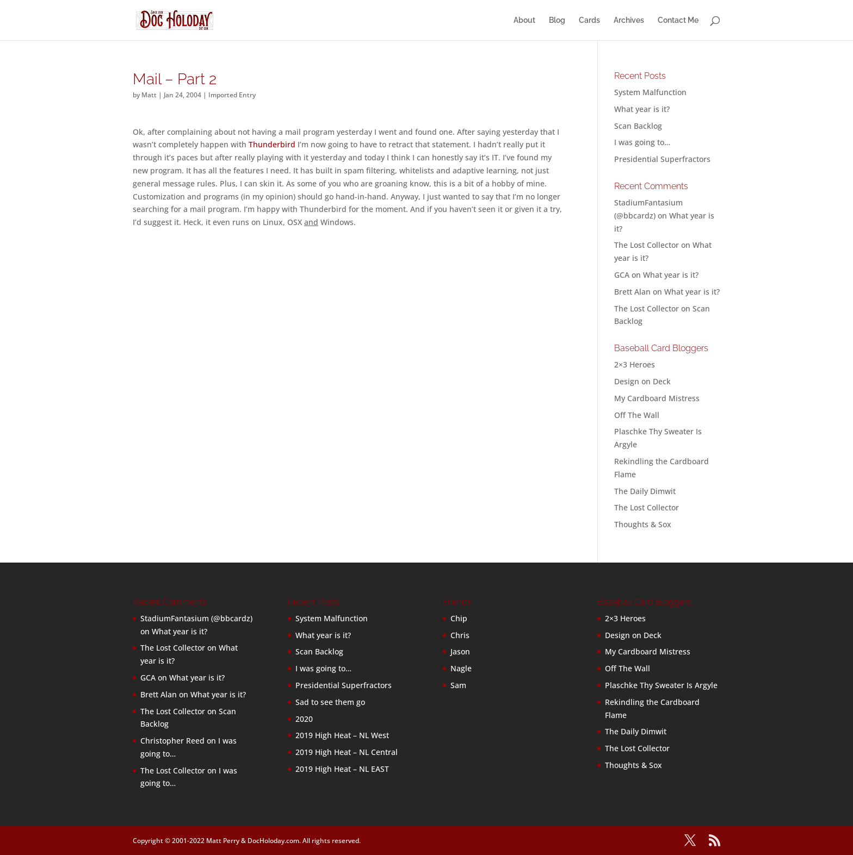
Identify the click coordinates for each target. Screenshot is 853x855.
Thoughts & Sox (642, 524)
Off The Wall (636, 415)
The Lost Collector (646, 507)
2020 (304, 719)
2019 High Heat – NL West (342, 735)
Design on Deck (642, 381)
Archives (629, 20)
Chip (458, 618)
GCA (621, 275)
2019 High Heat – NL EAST (342, 769)
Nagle (461, 668)
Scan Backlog (638, 126)
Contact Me (678, 20)
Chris (459, 635)
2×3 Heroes (634, 364)
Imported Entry (232, 94)
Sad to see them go (330, 702)
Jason (460, 651)
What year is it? (642, 109)
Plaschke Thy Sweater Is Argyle (661, 685)
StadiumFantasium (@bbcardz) (196, 618)
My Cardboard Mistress (657, 398)
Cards (589, 20)
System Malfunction (650, 92)
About (524, 20)
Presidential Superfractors (662, 159)
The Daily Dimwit (645, 491)
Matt (149, 94)
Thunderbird (272, 144)
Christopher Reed (172, 740)
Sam (458, 685)
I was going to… (642, 142)
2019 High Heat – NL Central (346, 752)
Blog (557, 20)
